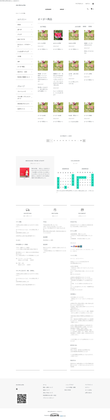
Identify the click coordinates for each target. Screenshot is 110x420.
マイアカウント (79, 5)
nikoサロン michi (23, 77)
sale (19, 65)
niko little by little (25, 6)
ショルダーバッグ (23, 55)
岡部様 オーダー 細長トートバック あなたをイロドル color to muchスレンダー (43, 79)
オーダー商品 (24, 14)
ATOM (74, 391)
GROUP (62, 11)
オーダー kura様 (57, 117)
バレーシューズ (22, 99)
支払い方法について (54, 394)
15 (80, 142)
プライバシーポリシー (54, 399)
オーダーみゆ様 (42, 117)
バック (20, 36)
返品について (52, 391)
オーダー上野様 (88, 75)
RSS (71, 391)
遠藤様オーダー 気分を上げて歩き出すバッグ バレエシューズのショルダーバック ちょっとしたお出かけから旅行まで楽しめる (58, 81)
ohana (19, 26)
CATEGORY (48, 11)
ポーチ (20, 32)
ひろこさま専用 (42, 45)
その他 (20, 60)
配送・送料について (54, 388)
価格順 (84, 28)
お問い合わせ (89, 394)
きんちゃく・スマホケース (23, 48)
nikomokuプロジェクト (23, 114)
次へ (83, 142)
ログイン (88, 5)
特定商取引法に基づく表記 (56, 396)
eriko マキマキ (22, 41)
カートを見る (89, 391)
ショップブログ (73, 386)
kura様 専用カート (73, 117)
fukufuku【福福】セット (24, 84)
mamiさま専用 (73, 45)
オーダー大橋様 (88, 117)
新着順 (90, 28)
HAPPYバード (22, 121)
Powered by (55, 416)
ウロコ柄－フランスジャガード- (23, 106)
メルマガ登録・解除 (74, 388)
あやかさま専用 (57, 45)
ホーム (17, 14)
